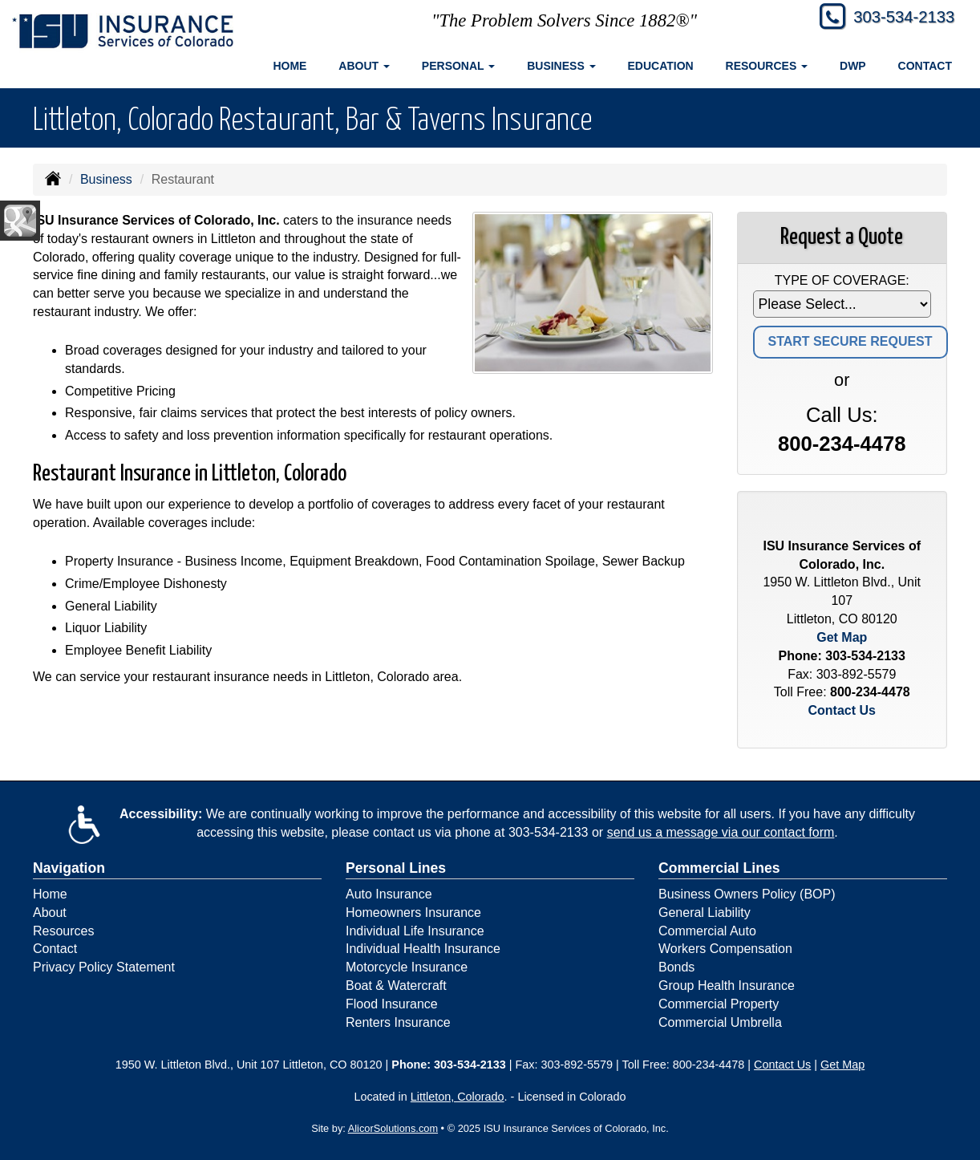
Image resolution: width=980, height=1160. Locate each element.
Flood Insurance (392, 1004)
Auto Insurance (389, 894)
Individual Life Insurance (415, 931)
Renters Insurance (398, 1022)
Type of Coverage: (842, 280)
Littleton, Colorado (457, 1096)
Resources (63, 931)
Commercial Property (718, 1004)
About (50, 912)
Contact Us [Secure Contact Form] (842, 710)
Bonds (676, 967)
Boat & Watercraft (396, 985)
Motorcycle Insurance (407, 967)
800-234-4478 (841, 443)
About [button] (364, 65)
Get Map (841, 637)
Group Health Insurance (726, 985)
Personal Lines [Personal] (396, 868)
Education (661, 65)
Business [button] (561, 65)
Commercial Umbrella (720, 1022)
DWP (853, 65)
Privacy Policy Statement (104, 967)
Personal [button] (458, 65)
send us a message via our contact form (721, 832)
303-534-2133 (897, 18)
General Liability (704, 912)
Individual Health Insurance (423, 948)
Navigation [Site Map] (69, 868)
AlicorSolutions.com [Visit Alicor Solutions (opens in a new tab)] (393, 1128)
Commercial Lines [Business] (719, 868)
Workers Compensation (725, 948)
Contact (925, 65)
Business (106, 179)
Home (289, 65)
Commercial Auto (707, 931)
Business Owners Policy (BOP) (747, 894)
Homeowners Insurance (413, 912)
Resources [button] (767, 65)
